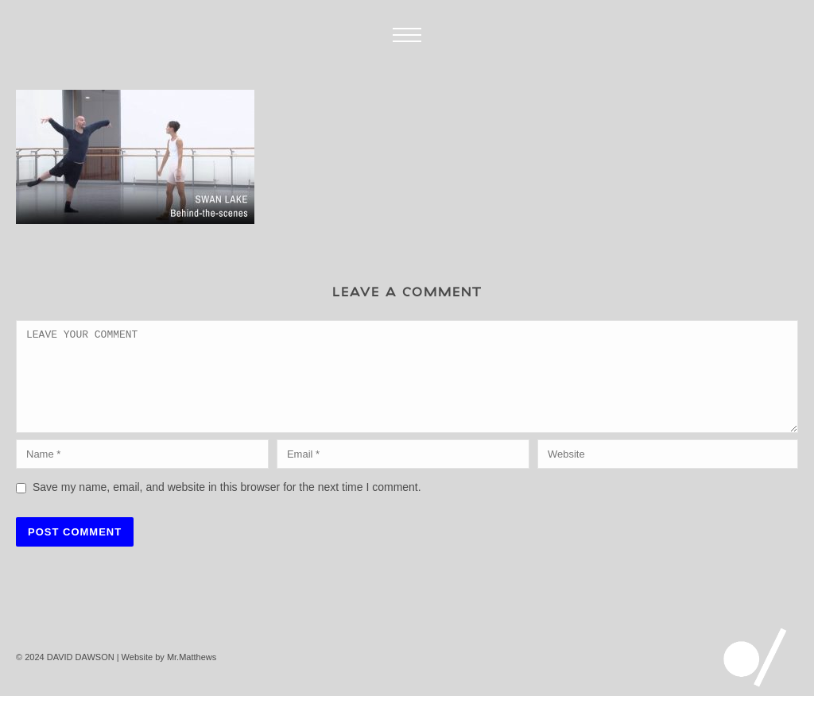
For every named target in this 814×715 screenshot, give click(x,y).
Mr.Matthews (191, 676)
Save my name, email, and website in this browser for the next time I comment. (227, 506)
